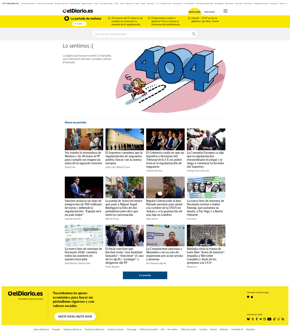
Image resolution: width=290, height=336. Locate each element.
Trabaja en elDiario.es (72, 329)
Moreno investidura (28, 3)
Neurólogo (248, 3)
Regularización (75, 3)
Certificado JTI (237, 329)
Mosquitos (274, 3)
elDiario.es (192, 266)
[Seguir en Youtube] (269, 319)
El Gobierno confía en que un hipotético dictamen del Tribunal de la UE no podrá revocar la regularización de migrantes (165, 159)
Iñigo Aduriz (152, 218)
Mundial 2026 (189, 3)
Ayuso (143, 3)
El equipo (56, 329)
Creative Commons (116, 329)
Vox (157, 3)
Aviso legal (131, 329)
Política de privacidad (148, 329)
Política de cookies (188, 329)
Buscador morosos (61, 3)
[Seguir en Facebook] (257, 319)
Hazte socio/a (195, 12)
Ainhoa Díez (84, 263)
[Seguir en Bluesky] (248, 319)
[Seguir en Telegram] (260, 319)
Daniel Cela (70, 167)
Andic (122, 3)
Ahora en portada (75, 122)
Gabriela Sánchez (154, 170)
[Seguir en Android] (248, 296)
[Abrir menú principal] (225, 11)
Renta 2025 (239, 3)
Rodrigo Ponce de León (198, 170)
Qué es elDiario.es (41, 329)
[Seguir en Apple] (252, 296)
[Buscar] (193, 34)
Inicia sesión (209, 12)
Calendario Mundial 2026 (204, 3)
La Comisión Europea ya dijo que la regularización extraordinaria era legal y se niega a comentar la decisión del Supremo (205, 159)
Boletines (224, 329)
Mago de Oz (129, 3)
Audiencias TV (178, 3)
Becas (137, 3)
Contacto (203, 329)
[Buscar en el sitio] (141, 34)
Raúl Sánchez (71, 263)
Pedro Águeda (112, 266)
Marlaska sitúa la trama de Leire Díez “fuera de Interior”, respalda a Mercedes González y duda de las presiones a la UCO (206, 255)
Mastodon (250, 329)
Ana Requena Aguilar (156, 263)
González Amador (106, 3)
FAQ (162, 329)
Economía (191, 218)
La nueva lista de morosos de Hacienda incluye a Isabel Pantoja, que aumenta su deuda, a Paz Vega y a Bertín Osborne (205, 207)
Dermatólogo (219, 3)
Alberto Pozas (123, 167)
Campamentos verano (261, 3)
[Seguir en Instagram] (264, 319)
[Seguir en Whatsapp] (278, 319)
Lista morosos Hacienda (45, 3)
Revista (213, 329)
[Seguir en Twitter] (252, 319)
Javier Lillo (110, 167)
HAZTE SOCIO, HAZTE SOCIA (75, 316)
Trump (96, 3)
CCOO (116, 3)
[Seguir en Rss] (283, 319)
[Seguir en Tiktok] (274, 319)
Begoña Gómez (87, 3)
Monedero (151, 3)
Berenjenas (229, 3)
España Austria (166, 3)
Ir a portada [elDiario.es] (145, 275)
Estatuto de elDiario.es (94, 329)
